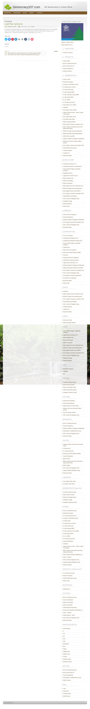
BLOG (32, 26)
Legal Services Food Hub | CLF (70, 175)
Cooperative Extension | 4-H (69, 163)
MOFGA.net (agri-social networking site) (72, 131)
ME (64, 374)
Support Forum (66, 654)
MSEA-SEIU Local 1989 (68, 136)
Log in (64, 688)
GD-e (64, 638)
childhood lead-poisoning (21, 53)
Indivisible (65, 107)
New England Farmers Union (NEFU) (72, 191)
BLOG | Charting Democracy (70, 63)
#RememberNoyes (12, 53)
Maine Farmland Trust (68, 178)
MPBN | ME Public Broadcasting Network (72, 133)
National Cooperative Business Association (73, 267)
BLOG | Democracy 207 (68, 66)
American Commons (68, 52)
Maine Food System (68, 183)
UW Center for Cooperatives (69, 278)
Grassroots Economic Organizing (71, 257)
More (56, 51)
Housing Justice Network (69, 400)
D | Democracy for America (69, 87)
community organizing (32, 53)
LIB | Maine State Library (69, 119)
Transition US (66, 153)
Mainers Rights (66, 465)
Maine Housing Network (68, 403)
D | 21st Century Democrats (69, 515)
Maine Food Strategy (68, 180)
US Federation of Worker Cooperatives (72, 275)
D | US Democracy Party (69, 102)
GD (64, 636)
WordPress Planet (67, 661)
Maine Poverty (66, 458)
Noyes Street (17, 54)
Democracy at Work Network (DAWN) (72, 252)
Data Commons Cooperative (69, 214)
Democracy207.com (22, 7)
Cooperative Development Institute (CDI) (72, 240)
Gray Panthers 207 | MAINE (69, 105)
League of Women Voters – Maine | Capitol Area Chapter (73, 113)
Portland (22, 54)
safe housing (36, 54)
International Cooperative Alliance (71, 260)
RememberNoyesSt (29, 54)
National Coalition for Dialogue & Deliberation (73, 138)
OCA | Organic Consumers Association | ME (73, 145)
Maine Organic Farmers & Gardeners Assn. (73, 124)
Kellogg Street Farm (68, 173)
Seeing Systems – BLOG (69, 615)
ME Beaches (66, 643)
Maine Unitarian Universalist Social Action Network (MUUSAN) (73, 127)
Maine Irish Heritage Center (69, 387)
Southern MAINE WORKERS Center (71, 470)
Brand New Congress (68, 82)
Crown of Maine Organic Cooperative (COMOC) (71, 169)
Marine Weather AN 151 (67, 45)
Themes (65, 656)
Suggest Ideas (66, 651)
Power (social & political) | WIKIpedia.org (72, 554)
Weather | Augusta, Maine (67, 42)
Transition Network (67, 150)
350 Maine (65, 291)
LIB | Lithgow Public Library (69, 116)
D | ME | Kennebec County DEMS (71, 94)
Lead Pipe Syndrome (14, 24)
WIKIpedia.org (66, 589)
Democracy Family (67, 320)
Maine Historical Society (68, 384)
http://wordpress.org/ (67, 705)
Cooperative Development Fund (70, 238)
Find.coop (65, 255)
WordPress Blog (67, 659)
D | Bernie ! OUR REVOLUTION (70, 84)
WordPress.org (66, 696)
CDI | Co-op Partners (68, 235)
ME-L (64, 646)
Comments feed (67, 693)
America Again (66, 61)
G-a (64, 633)
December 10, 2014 (12, 26)
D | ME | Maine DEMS (68, 97)
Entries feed (66, 691)
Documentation (66, 628)
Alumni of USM (66, 79)
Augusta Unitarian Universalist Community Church (73, 445)
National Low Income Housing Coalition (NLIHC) (72, 142)
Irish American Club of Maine (70, 110)
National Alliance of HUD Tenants (71, 405)
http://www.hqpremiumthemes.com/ (80, 705)
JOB (64, 641)
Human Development (68, 68)
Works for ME (66, 206)
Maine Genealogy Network (69, 121)
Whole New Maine (67, 71)
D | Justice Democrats (68, 89)
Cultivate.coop (66, 247)
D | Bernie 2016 (66, 448)
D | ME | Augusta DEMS (68, 92)
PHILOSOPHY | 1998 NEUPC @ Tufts (72, 431)
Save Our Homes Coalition (69, 412)
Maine (12, 54)
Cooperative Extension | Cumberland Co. (72, 166)
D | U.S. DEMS (66, 99)
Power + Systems (67, 557)
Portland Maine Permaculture (70, 148)
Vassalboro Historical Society (70, 392)
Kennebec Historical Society (69, 382)
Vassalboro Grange (67, 201)
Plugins (65, 649)
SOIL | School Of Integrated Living (71, 198)
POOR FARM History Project (70, 389)
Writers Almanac (67, 680)
